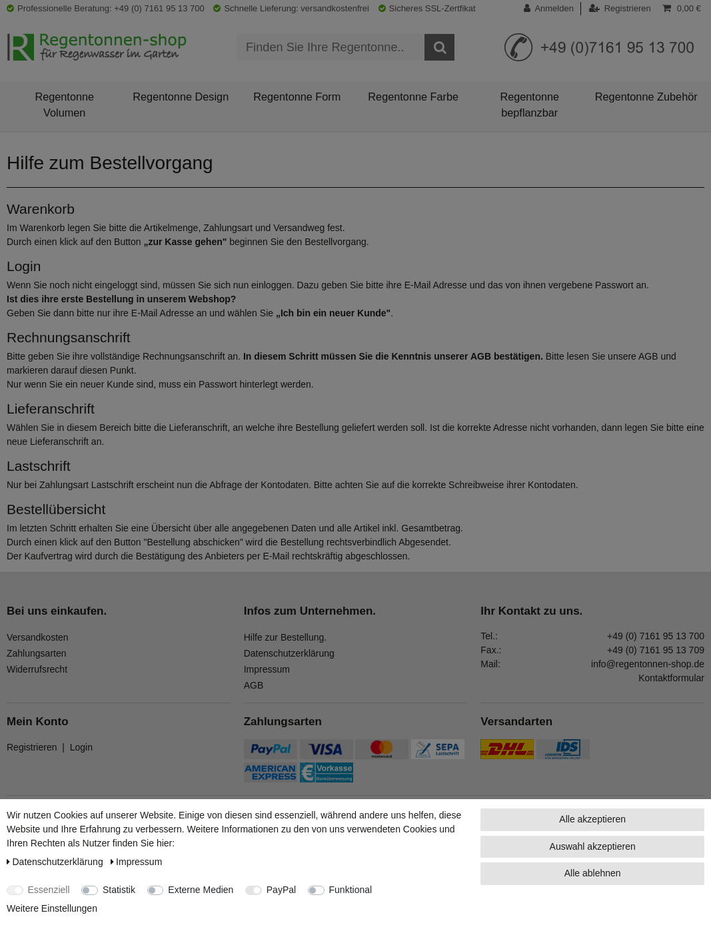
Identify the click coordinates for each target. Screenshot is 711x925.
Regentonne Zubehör (646, 97)
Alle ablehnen (592, 873)
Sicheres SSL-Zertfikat (427, 8)
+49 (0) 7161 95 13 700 (655, 636)
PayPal (281, 889)
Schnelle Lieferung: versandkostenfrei (291, 8)
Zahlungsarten (37, 653)
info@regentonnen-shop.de (647, 664)
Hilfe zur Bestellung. (285, 637)
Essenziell (49, 889)
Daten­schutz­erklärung (56, 861)
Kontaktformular (671, 678)
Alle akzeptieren (592, 819)
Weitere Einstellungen (52, 908)
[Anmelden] (552, 8)
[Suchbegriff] (330, 47)
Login (81, 747)
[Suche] (439, 47)
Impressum (267, 669)
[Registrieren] (620, 8)
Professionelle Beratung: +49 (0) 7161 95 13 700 (106, 8)
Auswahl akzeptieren (593, 846)
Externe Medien (200, 889)
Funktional (350, 889)
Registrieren (32, 747)
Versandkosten (38, 637)
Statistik (119, 889)
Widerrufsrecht (37, 669)
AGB (254, 685)
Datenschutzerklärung (289, 653)
